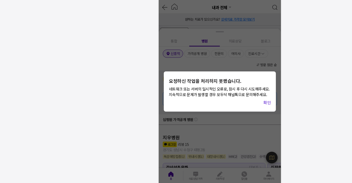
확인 (267, 102)
